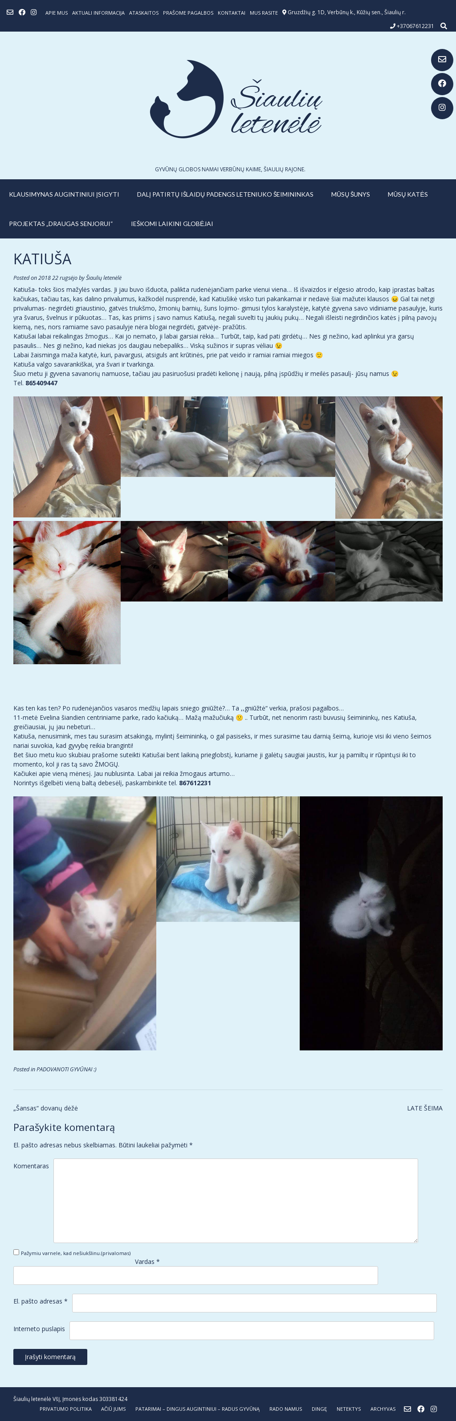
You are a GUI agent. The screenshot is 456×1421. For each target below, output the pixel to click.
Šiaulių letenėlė (104, 278)
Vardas (147, 1261)
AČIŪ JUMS (113, 1408)
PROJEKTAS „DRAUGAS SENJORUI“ (61, 223)
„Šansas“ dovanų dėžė (45, 1108)
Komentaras (31, 1166)
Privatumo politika (66, 1408)
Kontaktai (231, 12)
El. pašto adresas (40, 1301)
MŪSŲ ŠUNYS (350, 194)
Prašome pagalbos (188, 12)
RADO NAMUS (285, 1408)
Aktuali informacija (98, 12)
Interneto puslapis (39, 1328)
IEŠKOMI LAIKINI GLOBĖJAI (172, 223)
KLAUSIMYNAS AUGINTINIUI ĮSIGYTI (64, 194)
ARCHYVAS (382, 1408)
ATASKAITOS (144, 12)
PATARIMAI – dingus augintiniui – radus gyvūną (197, 1408)
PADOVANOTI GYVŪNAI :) (67, 1069)
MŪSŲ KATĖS (408, 194)
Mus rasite (264, 12)
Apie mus (56, 12)
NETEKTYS (349, 1408)
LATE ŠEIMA (425, 1108)
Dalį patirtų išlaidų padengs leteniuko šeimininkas (225, 194)
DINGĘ (319, 1408)
